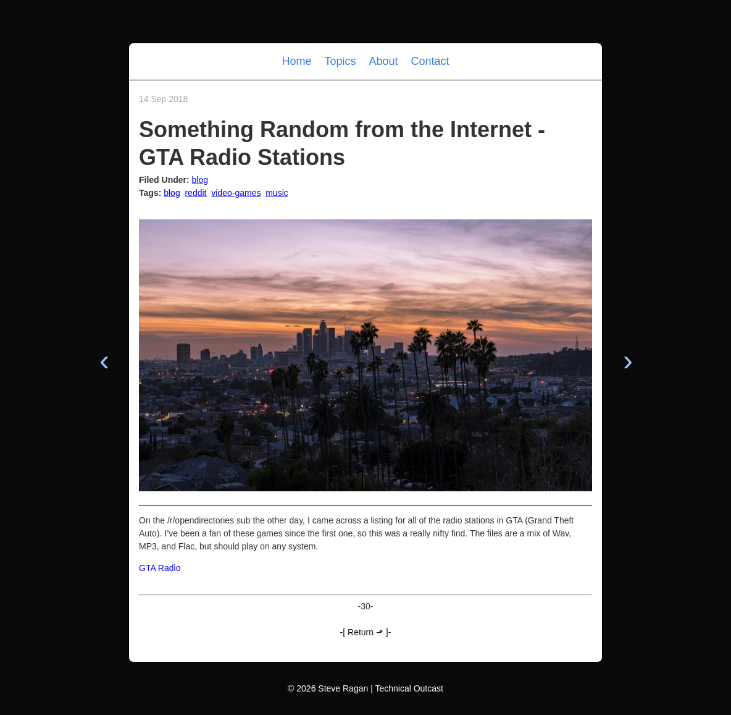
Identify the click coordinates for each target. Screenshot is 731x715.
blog (200, 180)
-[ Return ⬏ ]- (365, 632)
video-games (236, 193)
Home (298, 61)
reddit (195, 193)
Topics (341, 61)
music (276, 193)
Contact (430, 61)
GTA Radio (159, 568)
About (385, 61)
